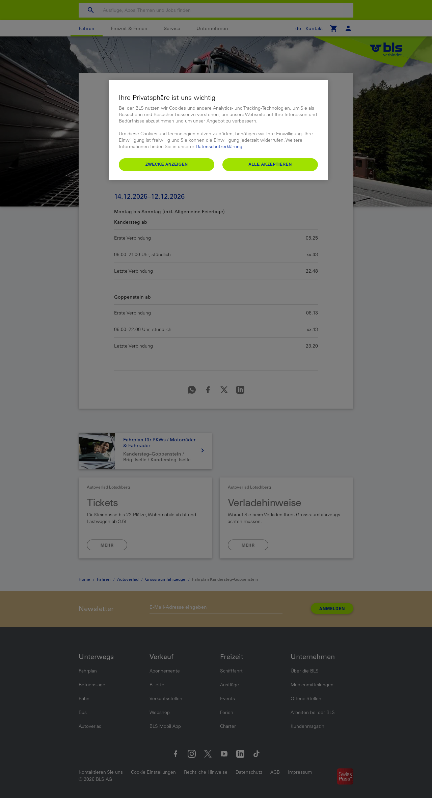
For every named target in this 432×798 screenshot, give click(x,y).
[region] (218, 130)
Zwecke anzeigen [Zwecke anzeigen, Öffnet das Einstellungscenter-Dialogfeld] (166, 164)
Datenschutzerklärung (219, 146)
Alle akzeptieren (270, 164)
